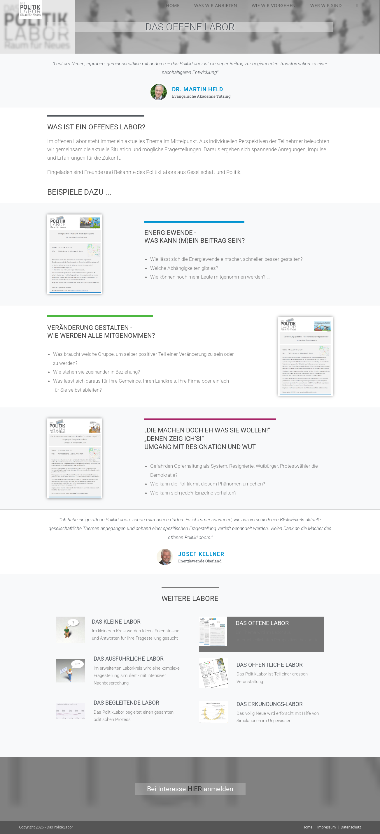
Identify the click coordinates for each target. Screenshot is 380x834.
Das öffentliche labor (271, 664)
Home (308, 827)
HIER (195, 789)
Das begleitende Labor (128, 702)
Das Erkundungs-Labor (272, 704)
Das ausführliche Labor (130, 658)
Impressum (326, 827)
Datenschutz (351, 827)
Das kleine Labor (117, 621)
